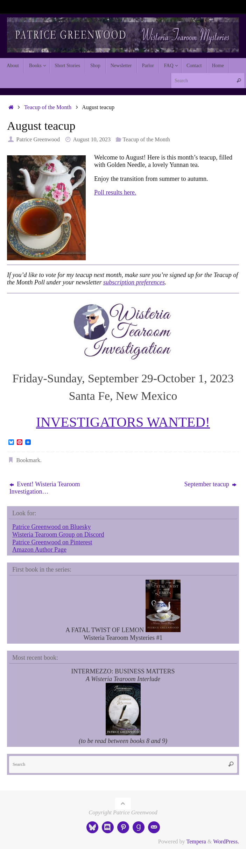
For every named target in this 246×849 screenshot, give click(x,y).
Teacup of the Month (47, 107)
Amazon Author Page (39, 549)
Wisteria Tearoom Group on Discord (58, 534)
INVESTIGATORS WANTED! (123, 422)
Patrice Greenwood (38, 139)
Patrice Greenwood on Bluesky (51, 526)
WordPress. (226, 842)
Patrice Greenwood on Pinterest (52, 542)
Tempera (196, 842)
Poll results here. (115, 192)
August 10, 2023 (92, 139)
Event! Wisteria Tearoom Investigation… (44, 488)
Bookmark (28, 460)
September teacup (210, 484)
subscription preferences (134, 282)
